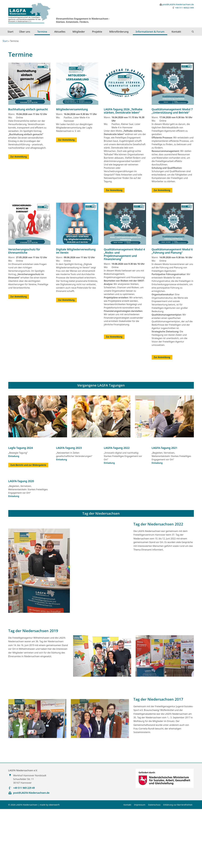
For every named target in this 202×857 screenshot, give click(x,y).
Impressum (139, 852)
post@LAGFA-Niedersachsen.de (178, 4)
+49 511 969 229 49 (24, 835)
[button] (193, 31)
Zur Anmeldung (18, 204)
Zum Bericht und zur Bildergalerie (28, 512)
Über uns (24, 31)
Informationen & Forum (150, 31)
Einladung (13, 504)
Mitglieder (79, 31)
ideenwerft (54, 852)
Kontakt (176, 31)
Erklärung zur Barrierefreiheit (177, 852)
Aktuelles (59, 31)
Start (10, 31)
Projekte (97, 31)
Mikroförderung (118, 31)
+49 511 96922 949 (184, 7)
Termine (42, 31)
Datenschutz (154, 852)
